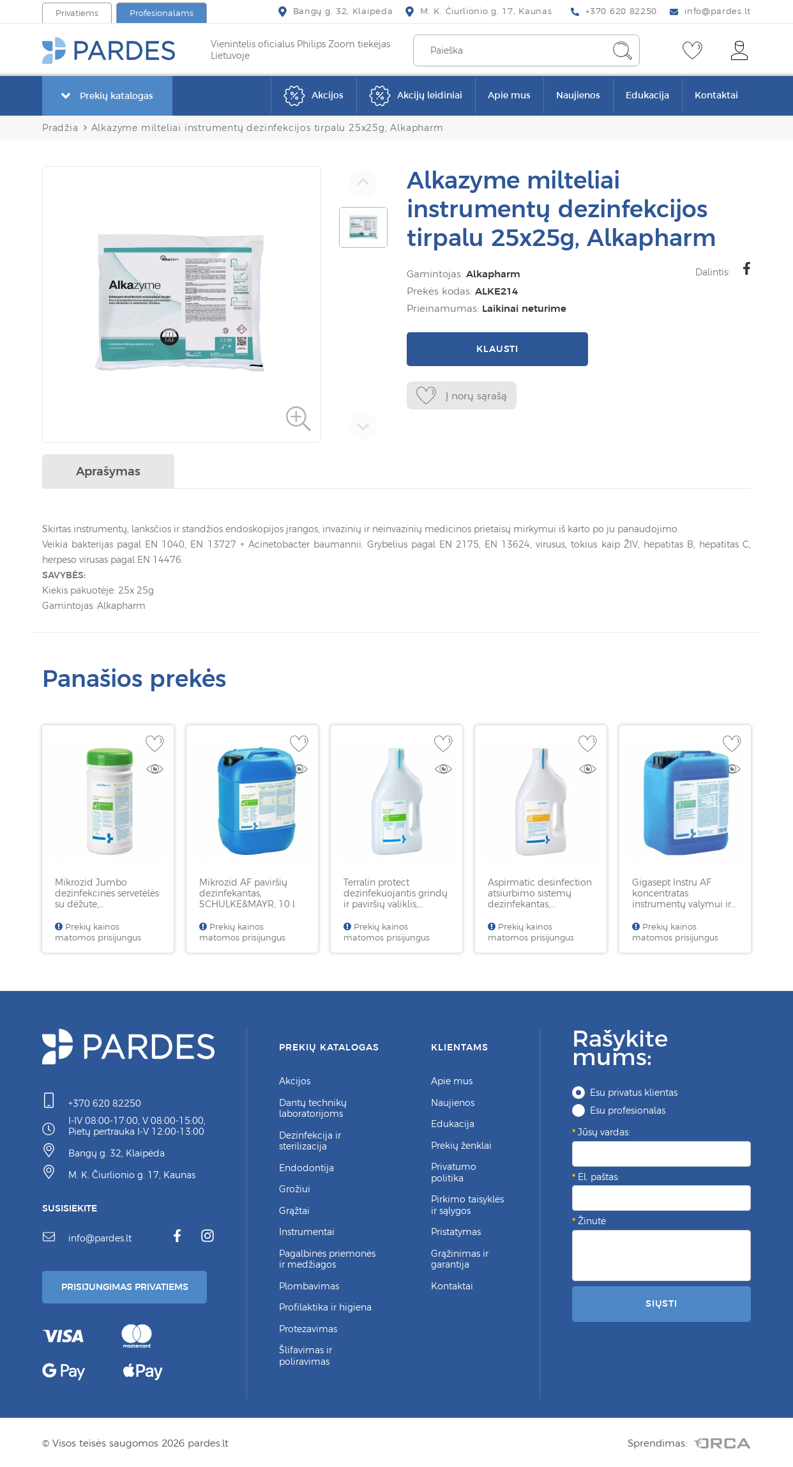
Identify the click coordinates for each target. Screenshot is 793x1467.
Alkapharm (491, 273)
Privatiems (77, 13)
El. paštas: (598, 1174)
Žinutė (592, 1218)
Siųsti (661, 1301)
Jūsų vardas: (604, 1130)
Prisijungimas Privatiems (129, 1285)
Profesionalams (161, 13)
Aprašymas (108, 468)
